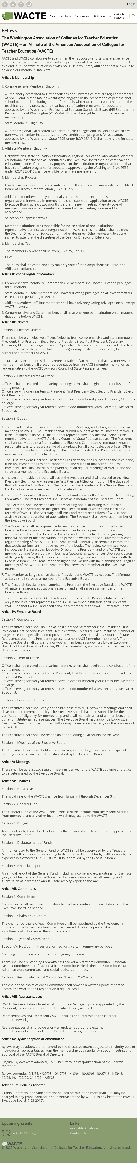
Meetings (65, 16)
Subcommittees (102, 16)
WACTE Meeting (24, 1133)
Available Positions (119, 16)
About (53, 16)
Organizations (82, 16)
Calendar (21, 4)
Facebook (5, 4)
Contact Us (78, 1133)
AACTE (13, 4)
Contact (29, 4)
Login (131, 4)
